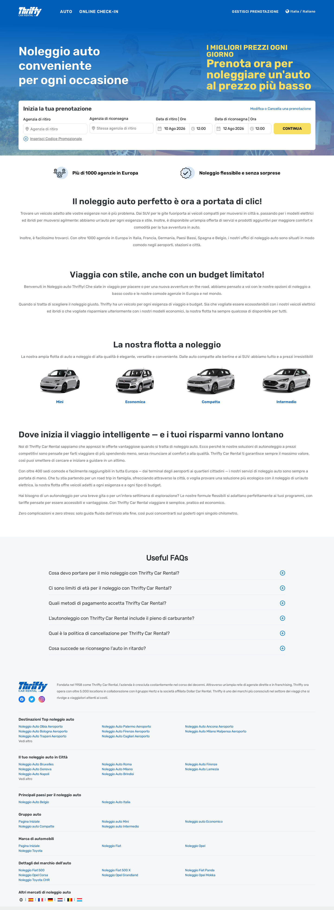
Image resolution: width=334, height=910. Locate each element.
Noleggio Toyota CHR (185, 860)
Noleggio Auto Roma (109, 759)
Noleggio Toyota (257, 836)
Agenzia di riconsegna (109, 119)
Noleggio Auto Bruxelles (36, 759)
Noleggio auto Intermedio (37, 817)
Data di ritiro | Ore (171, 119)
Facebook (22, 700)
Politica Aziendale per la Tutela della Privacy (125, 895)
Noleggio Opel (180, 836)
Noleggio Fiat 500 (32, 856)
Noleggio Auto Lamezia (111, 764)
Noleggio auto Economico (188, 812)
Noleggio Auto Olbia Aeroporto (41, 727)
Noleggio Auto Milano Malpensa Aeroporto (124, 731)
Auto (66, 11)
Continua (292, 128)
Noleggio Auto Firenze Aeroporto (42, 731)
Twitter (32, 700)
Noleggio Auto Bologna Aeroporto (269, 727)
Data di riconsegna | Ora (235, 119)
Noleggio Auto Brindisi (261, 764)
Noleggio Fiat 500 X (108, 856)
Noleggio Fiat (103, 836)
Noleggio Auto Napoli (185, 764)
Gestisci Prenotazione (255, 12)
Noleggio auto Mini (107, 812)
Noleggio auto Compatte (263, 812)
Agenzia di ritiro (37, 119)
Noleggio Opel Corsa (260, 856)
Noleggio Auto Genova (261, 759)
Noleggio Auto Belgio (34, 792)
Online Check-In (99, 11)
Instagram (42, 700)
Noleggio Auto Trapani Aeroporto (194, 731)
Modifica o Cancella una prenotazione (280, 109)
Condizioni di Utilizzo (177, 895)
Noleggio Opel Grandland (37, 860)
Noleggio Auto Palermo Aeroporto (118, 727)
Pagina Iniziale (29, 812)
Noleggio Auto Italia (108, 792)
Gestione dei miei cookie (214, 895)
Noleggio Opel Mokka (109, 860)
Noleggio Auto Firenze (186, 759)
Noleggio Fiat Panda (184, 856)
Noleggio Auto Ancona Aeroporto (194, 727)
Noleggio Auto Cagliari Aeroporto (269, 731)
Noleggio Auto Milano (34, 764)
